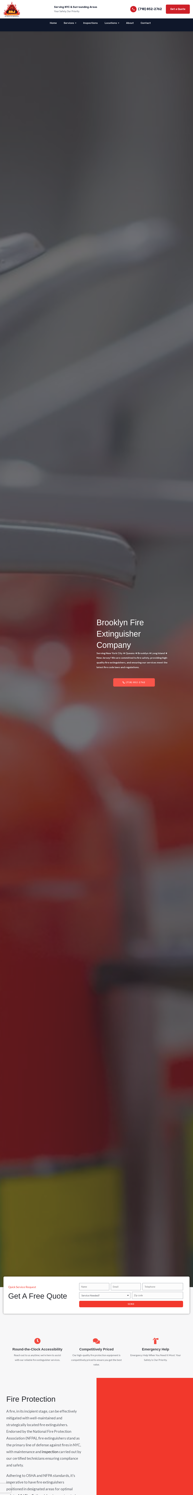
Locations (111, 23)
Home (53, 23)
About (130, 23)
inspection (50, 1451)
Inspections (90, 23)
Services (69, 23)
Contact (146, 23)
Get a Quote (177, 9)
